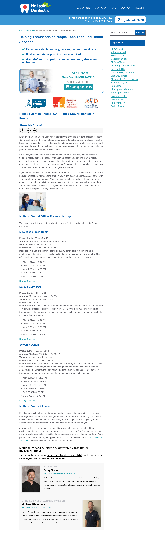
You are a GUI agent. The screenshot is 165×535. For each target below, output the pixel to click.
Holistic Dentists (30, 31)
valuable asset (92, 485)
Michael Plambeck (28, 512)
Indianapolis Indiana (121, 92)
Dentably (100, 8)
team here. (60, 458)
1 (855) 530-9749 (130, 20)
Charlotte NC (117, 99)
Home (21, 31)
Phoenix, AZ (117, 48)
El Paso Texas (118, 62)
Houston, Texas (119, 55)
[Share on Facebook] (22, 130)
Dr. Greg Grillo (49, 478)
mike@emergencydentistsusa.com (36, 508)
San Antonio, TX (119, 82)
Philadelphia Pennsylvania (124, 79)
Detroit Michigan (119, 59)
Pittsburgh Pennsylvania (123, 65)
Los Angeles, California (122, 72)
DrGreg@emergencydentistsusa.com (60, 473)
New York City (118, 69)
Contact (126, 8)
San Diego (116, 86)
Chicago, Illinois (119, 75)
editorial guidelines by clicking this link (64, 455)
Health (139, 8)
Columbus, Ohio (119, 96)
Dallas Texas (117, 106)
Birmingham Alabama (122, 89)
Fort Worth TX (118, 103)
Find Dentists (82, 8)
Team (113, 8)
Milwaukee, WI (118, 52)
